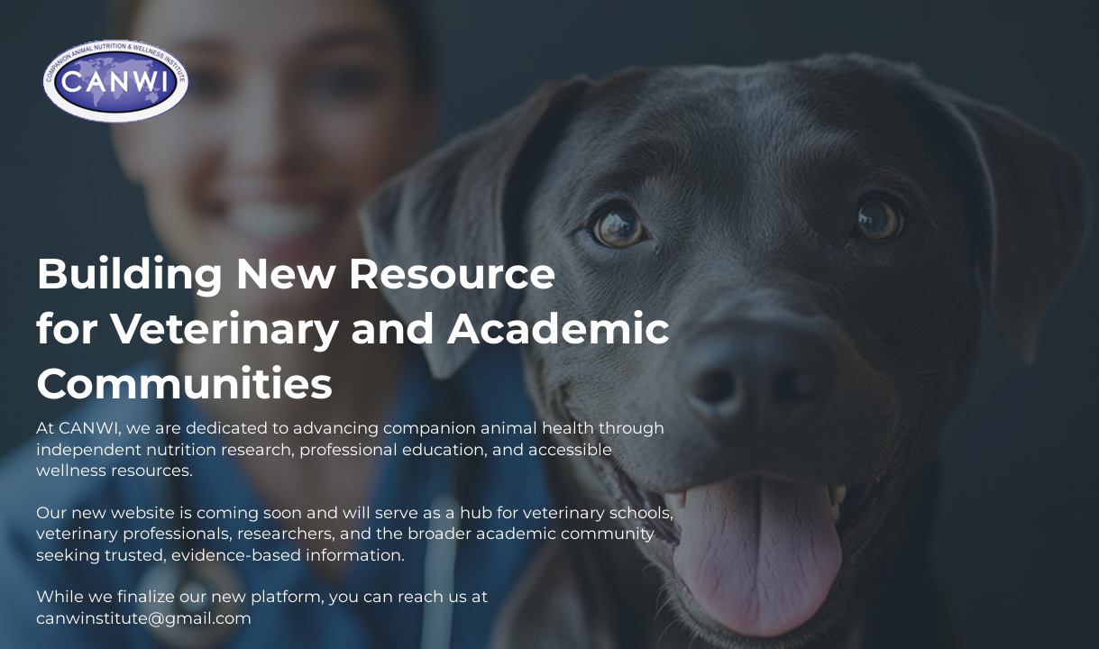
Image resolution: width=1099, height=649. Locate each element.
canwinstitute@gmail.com (144, 618)
